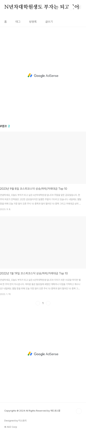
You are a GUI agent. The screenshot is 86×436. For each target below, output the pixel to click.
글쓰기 (49, 21)
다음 (48, 303)
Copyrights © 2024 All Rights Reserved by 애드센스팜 (32, 410)
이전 (38, 303)
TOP (79, 411)
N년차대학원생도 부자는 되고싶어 (41, 7)
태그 (18, 21)
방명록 (33, 21)
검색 (71, 7)
